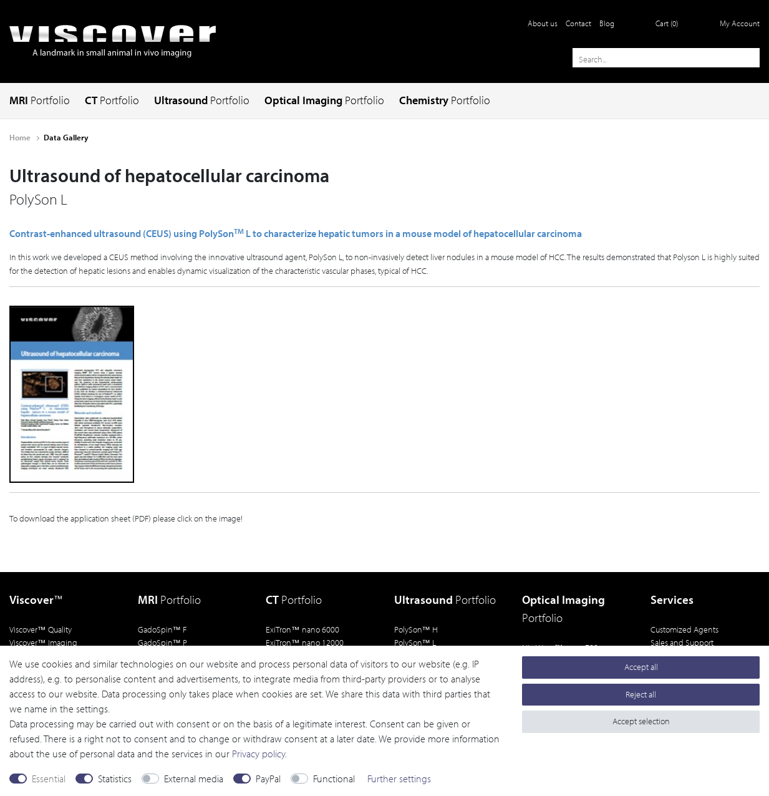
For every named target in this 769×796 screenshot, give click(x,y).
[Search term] (666, 57)
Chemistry (444, 100)
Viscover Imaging (43, 642)
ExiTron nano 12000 (305, 642)
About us (543, 23)
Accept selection (641, 721)
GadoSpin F (162, 629)
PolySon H (416, 629)
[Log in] (732, 23)
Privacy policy (258, 753)
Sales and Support (682, 642)
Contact (578, 23)
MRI (39, 100)
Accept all (641, 666)
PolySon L (415, 642)
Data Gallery (66, 137)
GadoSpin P (163, 642)
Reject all (641, 694)
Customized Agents (684, 629)
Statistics (115, 778)
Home (20, 137)
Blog (606, 23)
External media (193, 778)
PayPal (268, 778)
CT (112, 100)
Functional (334, 778)
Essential (48, 778)
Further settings (399, 778)
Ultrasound (201, 100)
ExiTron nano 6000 (302, 629)
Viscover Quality (40, 629)
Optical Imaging (324, 100)
